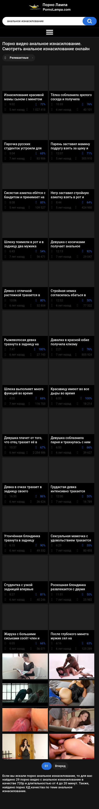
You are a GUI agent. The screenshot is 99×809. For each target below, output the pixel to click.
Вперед (60, 766)
